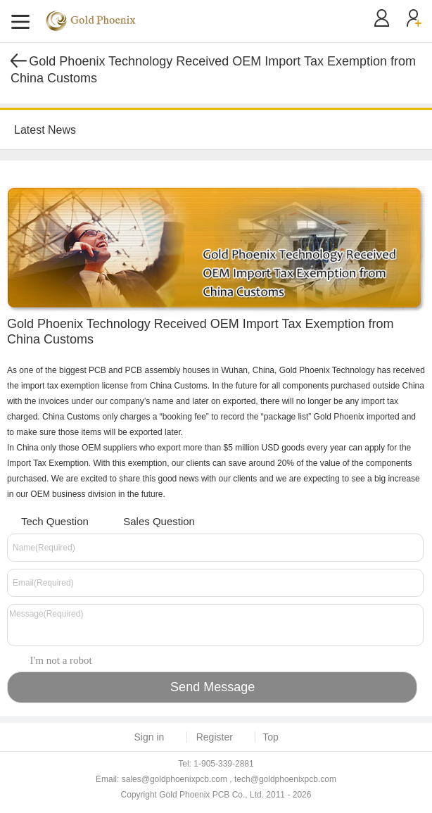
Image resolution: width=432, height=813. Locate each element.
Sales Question (150, 520)
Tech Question (46, 520)
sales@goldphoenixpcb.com (174, 779)
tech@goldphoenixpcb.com (285, 779)
